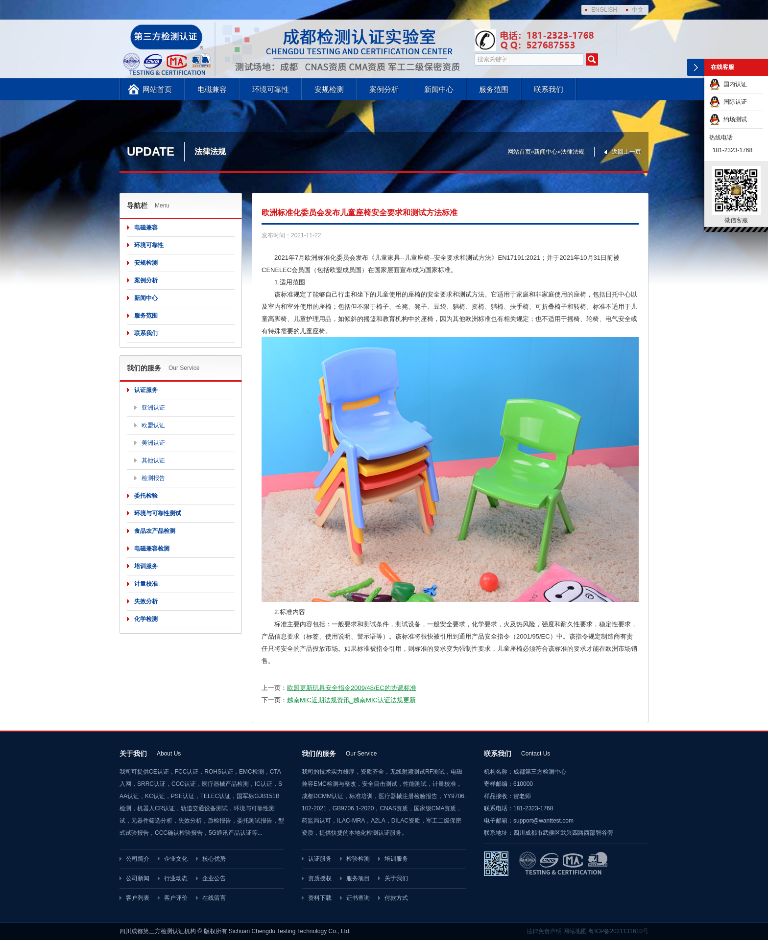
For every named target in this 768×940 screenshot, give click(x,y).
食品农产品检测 (154, 530)
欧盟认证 (153, 425)
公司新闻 (137, 878)
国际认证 (728, 101)
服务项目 (358, 878)
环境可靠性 (270, 89)
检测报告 (153, 478)
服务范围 (493, 89)
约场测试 (728, 119)
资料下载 (320, 897)
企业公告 (214, 878)
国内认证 (728, 84)
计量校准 (146, 583)
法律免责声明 (544, 931)
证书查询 (358, 897)
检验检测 (358, 858)
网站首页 (157, 89)
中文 (638, 9)
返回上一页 (626, 151)
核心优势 (214, 858)
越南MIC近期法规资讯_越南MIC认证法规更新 (351, 700)
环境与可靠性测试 (157, 513)
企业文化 (176, 858)
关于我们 (396, 878)
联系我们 (548, 89)
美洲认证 (153, 442)
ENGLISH (604, 9)
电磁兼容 (212, 89)
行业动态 (176, 878)
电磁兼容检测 (151, 548)
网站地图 (575, 931)
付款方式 (396, 897)
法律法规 (572, 151)
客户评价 (176, 897)
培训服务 (146, 566)
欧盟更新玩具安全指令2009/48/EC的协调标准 (351, 687)
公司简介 (137, 858)
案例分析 (384, 89)
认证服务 (146, 390)
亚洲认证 (153, 407)
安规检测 (329, 89)
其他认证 (153, 460)
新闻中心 (439, 89)
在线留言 (214, 897)
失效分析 (146, 601)
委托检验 (146, 495)
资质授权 (320, 878)
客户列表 (137, 897)
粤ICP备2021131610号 (618, 931)
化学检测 (146, 619)
